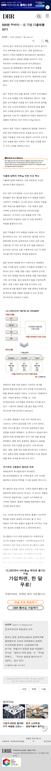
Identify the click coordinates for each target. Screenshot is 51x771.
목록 (34, 689)
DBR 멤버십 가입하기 (25, 608)
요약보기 (47, 41)
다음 (43, 689)
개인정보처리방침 (17, 741)
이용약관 (5, 741)
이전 (24, 689)
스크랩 (42, 41)
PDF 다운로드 (38, 41)
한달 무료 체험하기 (25, 602)
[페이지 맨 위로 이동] (44, 728)
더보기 (33, 41)
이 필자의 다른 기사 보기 (15, 665)
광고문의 (47, 741)
